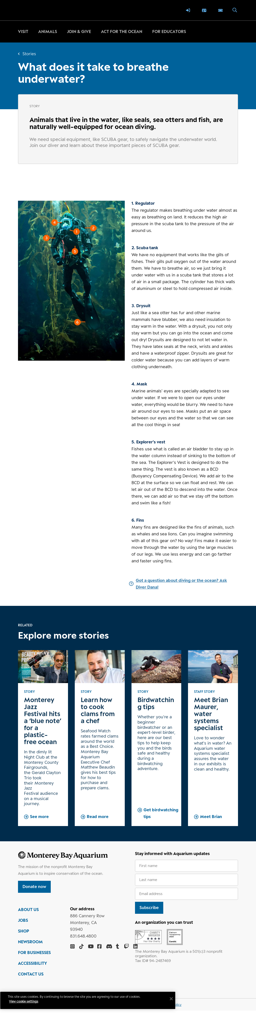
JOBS (23, 922)
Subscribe (149, 907)
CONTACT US (31, 976)
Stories (29, 53)
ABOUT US (28, 912)
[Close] (153, 998)
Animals (47, 31)
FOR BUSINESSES (34, 955)
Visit (23, 31)
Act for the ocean (121, 31)
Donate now (34, 886)
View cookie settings (27, 1001)
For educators (169, 31)
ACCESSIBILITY (32, 965)
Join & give (79, 31)
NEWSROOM (30, 944)
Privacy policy (171, 1007)
